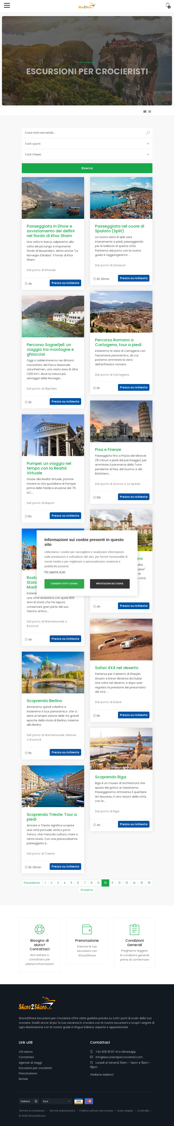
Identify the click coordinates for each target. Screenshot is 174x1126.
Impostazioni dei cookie (110, 584)
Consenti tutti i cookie (64, 584)
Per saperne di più (55, 571)
